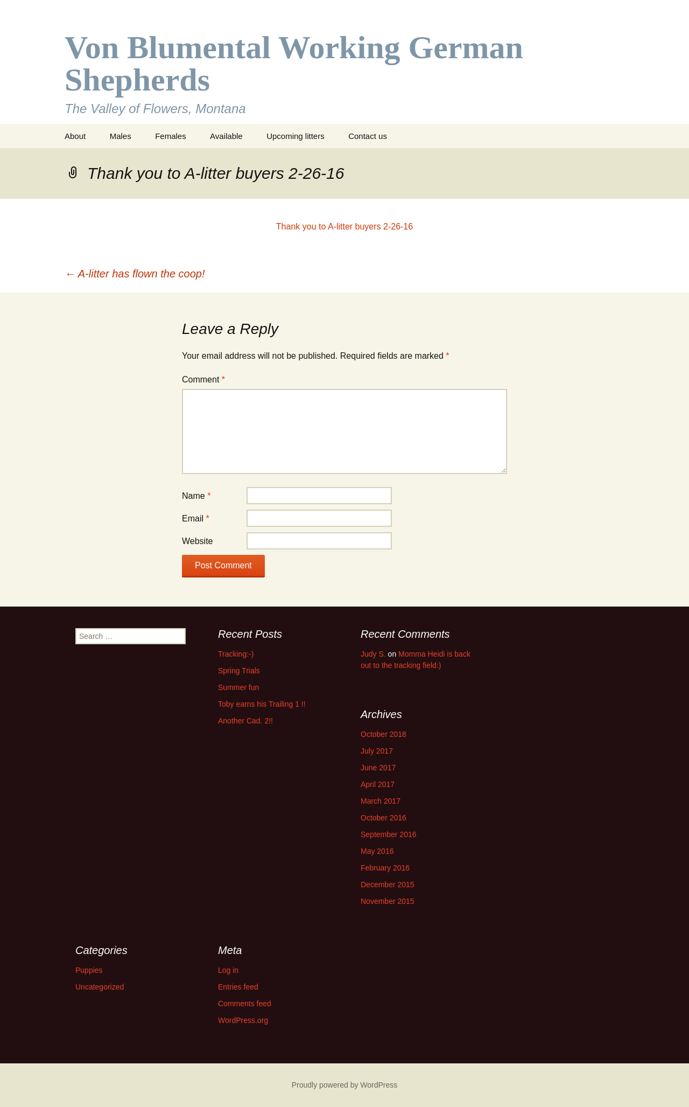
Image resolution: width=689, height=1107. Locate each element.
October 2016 (383, 817)
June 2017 (378, 767)
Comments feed (244, 1003)
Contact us (367, 136)
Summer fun (238, 687)
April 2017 (378, 784)
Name (196, 495)
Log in (228, 970)
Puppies (89, 970)
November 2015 (387, 901)
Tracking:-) (236, 654)
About (75, 136)
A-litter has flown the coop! (135, 274)
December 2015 (387, 884)
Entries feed (238, 987)
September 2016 (389, 834)
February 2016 (385, 868)
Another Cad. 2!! (245, 720)
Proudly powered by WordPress (345, 1085)
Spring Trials (239, 670)
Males (120, 136)
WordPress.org (243, 1020)
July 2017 (377, 751)
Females (170, 136)
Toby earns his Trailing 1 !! (262, 704)
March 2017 (380, 801)
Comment (203, 379)
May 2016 (377, 851)
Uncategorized (99, 987)
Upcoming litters (295, 136)
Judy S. (373, 654)
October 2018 (383, 734)
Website (197, 541)
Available (226, 136)
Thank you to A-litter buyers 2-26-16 (344, 226)
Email (195, 518)
